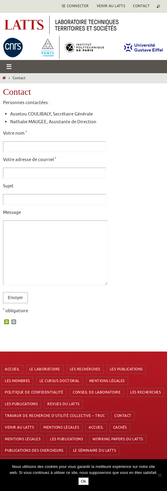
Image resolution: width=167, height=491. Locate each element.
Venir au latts (111, 6)
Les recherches (85, 369)
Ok (83, 481)
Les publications (126, 369)
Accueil (12, 369)
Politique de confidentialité (34, 392)
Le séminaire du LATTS (94, 450)
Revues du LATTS (63, 404)
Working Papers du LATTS (117, 439)
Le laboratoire (44, 369)
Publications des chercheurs (34, 450)
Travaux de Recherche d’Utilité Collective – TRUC (55, 415)
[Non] (160, 475)
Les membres (17, 381)
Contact (141, 6)
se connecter (75, 6)
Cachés (120, 427)
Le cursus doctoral (60, 381)
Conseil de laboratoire (97, 392)
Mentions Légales (107, 381)
